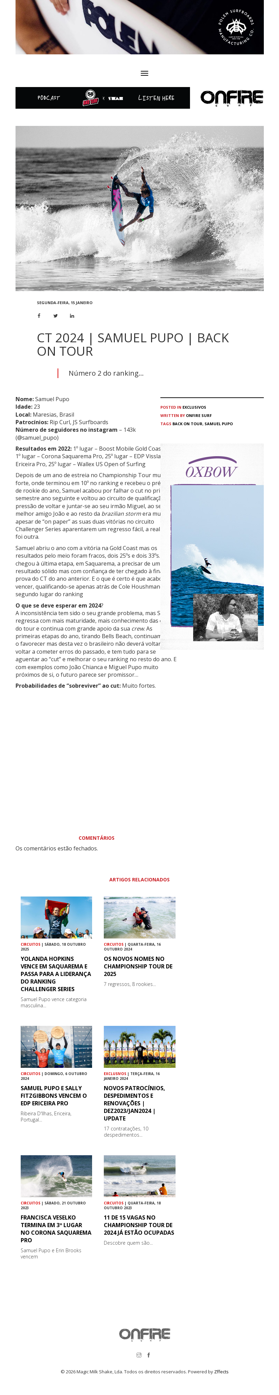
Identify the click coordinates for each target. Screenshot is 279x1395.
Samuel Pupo (219, 423)
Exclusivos (194, 407)
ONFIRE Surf (199, 415)
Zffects (221, 1372)
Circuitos (30, 944)
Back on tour (187, 423)
